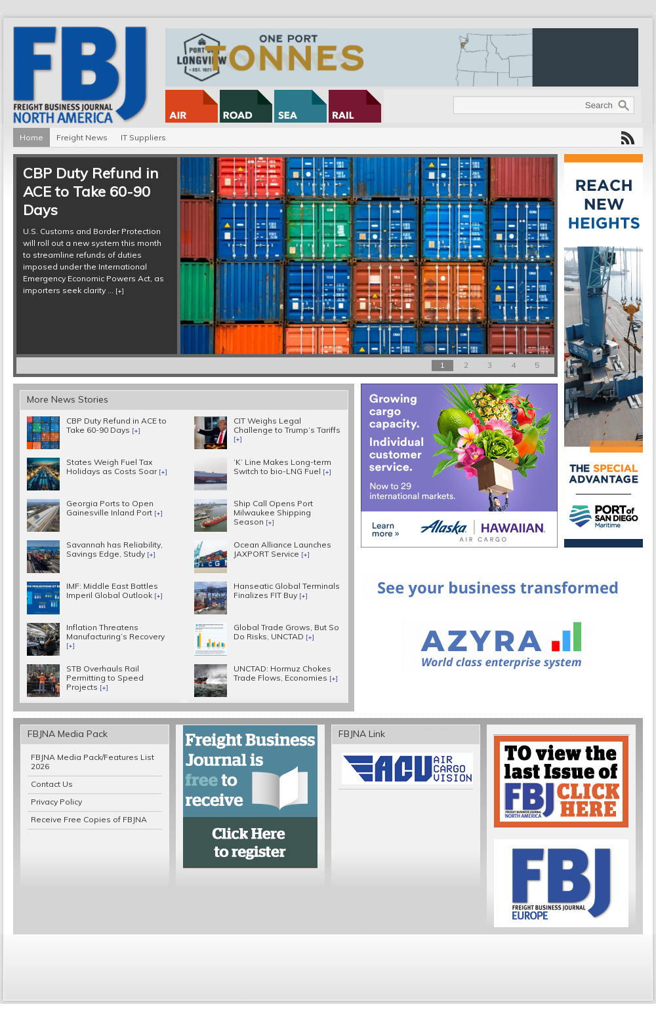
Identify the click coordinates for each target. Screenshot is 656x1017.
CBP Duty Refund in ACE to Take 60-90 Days (90, 191)
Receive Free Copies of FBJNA (89, 819)
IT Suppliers (143, 137)
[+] (119, 291)
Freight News (82, 137)
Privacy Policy (56, 802)
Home (31, 137)
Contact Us (52, 784)
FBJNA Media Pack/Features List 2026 (92, 761)
